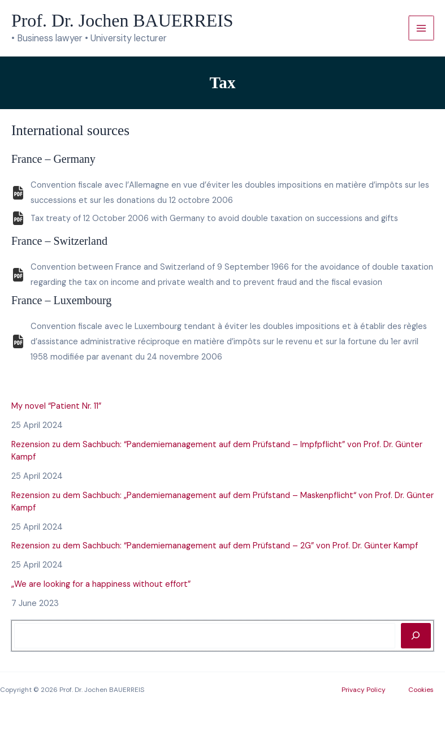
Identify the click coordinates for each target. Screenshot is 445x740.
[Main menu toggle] (421, 28)
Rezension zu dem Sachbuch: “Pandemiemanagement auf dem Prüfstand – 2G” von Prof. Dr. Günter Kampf (214, 545)
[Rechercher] (416, 635)
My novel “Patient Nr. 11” (56, 406)
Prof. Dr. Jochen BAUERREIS (122, 21)
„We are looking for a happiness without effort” (101, 584)
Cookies (421, 689)
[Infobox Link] (222, 194)
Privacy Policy (364, 689)
